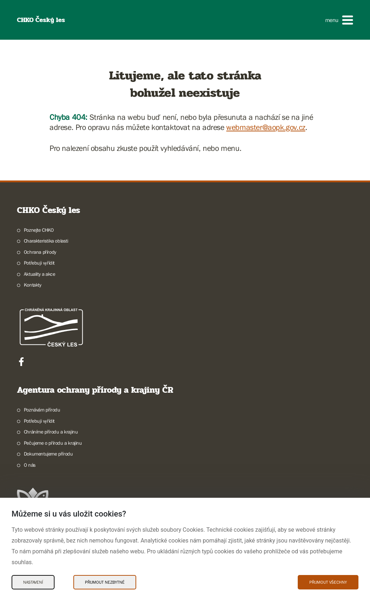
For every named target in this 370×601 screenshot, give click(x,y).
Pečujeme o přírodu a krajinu (53, 443)
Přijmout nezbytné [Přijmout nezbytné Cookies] (105, 582)
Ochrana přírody (40, 252)
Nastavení (33, 582)
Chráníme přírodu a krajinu (51, 432)
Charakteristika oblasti (46, 241)
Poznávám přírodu (42, 410)
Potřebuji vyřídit (39, 263)
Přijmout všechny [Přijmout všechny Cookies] (328, 582)
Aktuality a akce (39, 274)
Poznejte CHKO (39, 230)
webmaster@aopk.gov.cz (265, 127)
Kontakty (33, 285)
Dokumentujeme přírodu (48, 454)
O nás (30, 465)
